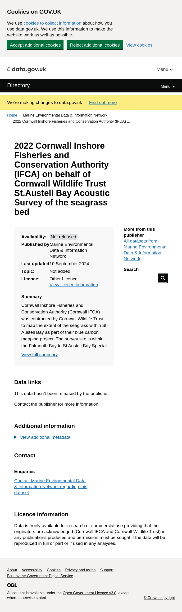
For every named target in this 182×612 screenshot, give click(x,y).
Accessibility (32, 570)
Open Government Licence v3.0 (89, 593)
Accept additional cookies (35, 45)
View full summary (39, 354)
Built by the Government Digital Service (40, 576)
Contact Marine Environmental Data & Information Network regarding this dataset (50, 486)
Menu (163, 69)
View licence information (74, 284)
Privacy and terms (80, 570)
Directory (18, 85)
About (12, 570)
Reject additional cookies (95, 45)
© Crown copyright (159, 598)
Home (12, 115)
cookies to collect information (52, 23)
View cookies (139, 45)
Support (107, 570)
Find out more (103, 102)
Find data (163, 277)
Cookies (54, 570)
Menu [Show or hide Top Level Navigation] (166, 86)
